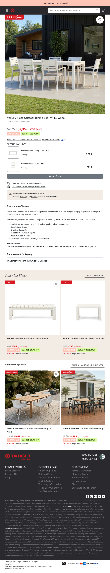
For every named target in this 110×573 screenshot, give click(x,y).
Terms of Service (14, 568)
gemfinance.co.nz (12, 528)
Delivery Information (49, 477)
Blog (7, 477)
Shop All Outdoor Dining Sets (87, 365)
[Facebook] (87, 496)
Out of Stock (55, 176)
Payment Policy (80, 477)
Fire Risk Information (49, 491)
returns (34, 196)
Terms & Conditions (82, 470)
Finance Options (47, 470)
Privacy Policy (79, 480)
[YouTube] (95, 496)
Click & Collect (46, 480)
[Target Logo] (13, 10)
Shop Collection (94, 275)
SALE (10, 282)
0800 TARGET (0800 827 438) (89, 457)
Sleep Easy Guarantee (50, 487)
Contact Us (11, 474)
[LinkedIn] (103, 496)
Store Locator (12, 470)
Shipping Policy (80, 474)
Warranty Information (50, 484)
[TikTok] (99, 496)
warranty (23, 196)
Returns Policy (45, 474)
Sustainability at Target (84, 487)
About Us (77, 484)
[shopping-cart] (103, 10)
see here (68, 506)
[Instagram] (91, 496)
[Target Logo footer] (43, 456)
